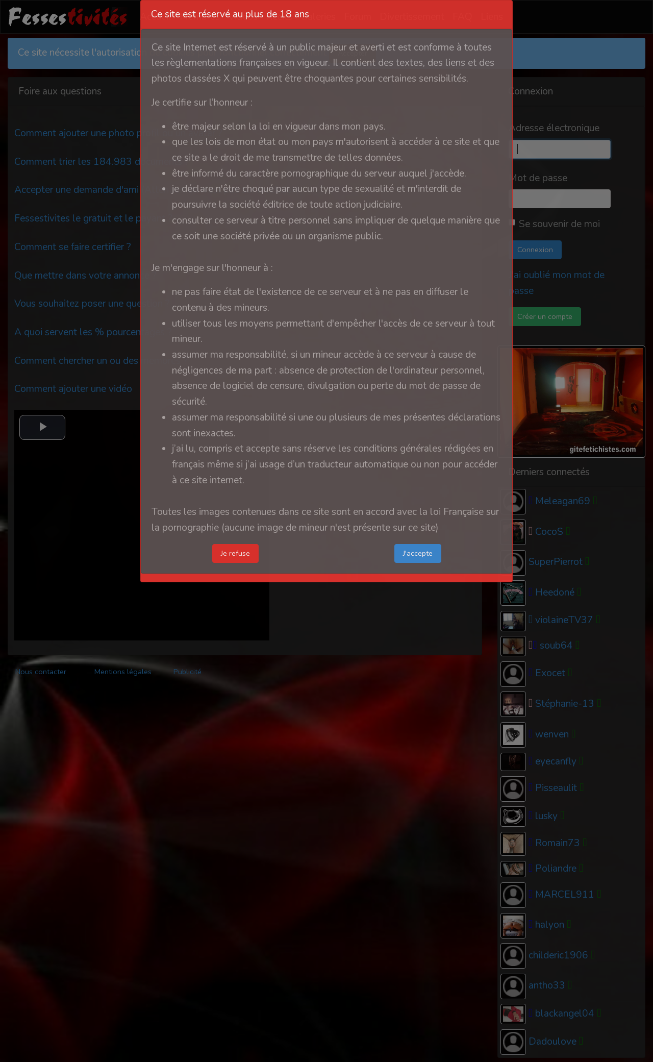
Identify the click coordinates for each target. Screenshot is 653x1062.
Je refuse (235, 553)
